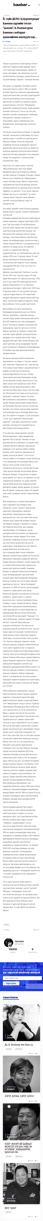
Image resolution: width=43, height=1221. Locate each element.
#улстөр (8, 1049)
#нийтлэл (19, 1049)
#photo (8, 1212)
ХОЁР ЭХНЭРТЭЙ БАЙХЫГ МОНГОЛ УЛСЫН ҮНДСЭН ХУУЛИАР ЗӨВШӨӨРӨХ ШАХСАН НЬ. (18, 1148)
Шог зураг (10, 1207)
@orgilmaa (19, 944)
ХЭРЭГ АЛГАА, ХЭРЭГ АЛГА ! (19, 1096)
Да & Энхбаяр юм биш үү (19, 1044)
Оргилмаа (7, 41)
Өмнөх (6, 15)
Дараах (36, 15)
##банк (7, 924)
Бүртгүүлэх (11, 983)
